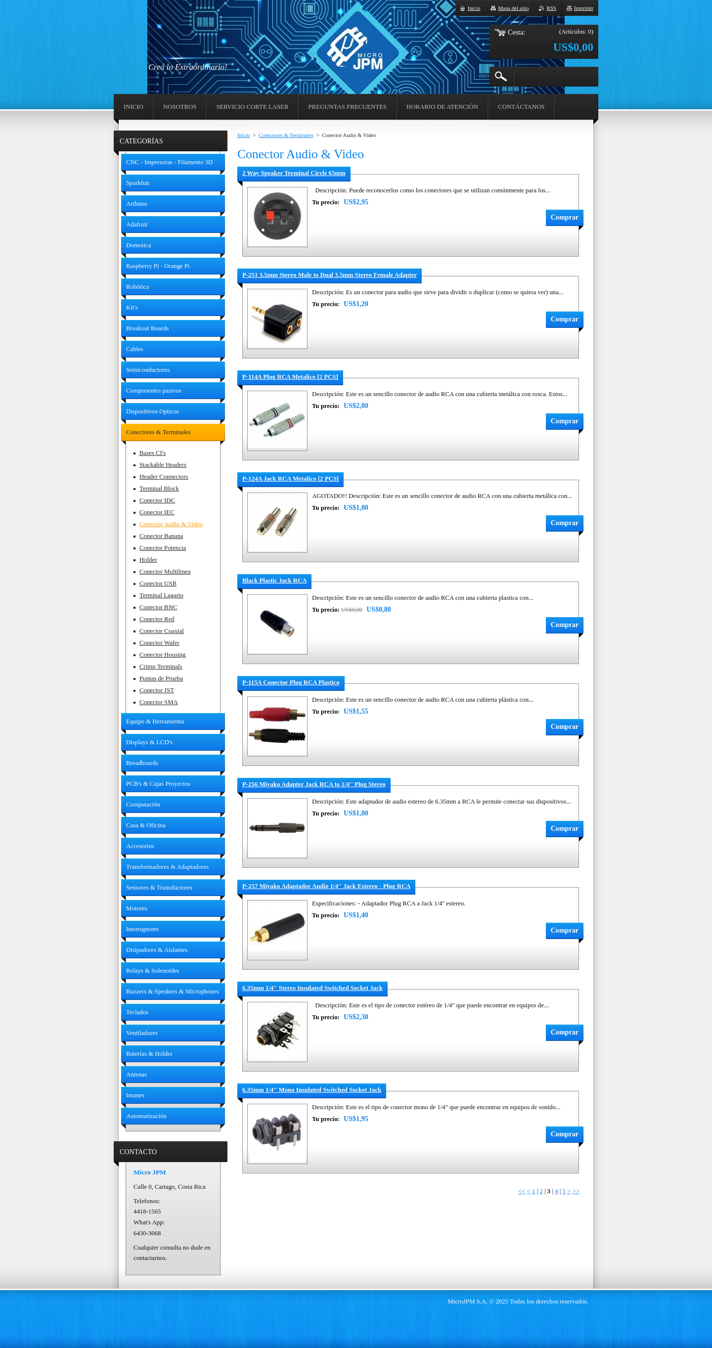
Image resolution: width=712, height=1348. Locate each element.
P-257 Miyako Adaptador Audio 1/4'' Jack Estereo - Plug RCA (326, 886)
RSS (551, 8)
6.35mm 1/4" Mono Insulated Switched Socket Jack (311, 1089)
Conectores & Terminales (286, 135)
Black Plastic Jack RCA (274, 580)
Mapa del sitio (513, 8)
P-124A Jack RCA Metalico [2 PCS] (290, 478)
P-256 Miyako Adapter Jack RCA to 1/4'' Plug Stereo (314, 784)
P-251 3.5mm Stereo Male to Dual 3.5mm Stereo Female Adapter (329, 274)
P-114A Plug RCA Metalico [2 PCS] (290, 376)
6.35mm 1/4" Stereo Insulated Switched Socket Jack (312, 988)
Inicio (243, 135)
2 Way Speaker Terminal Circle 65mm (294, 173)
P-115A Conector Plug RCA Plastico (291, 682)
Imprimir (583, 8)
